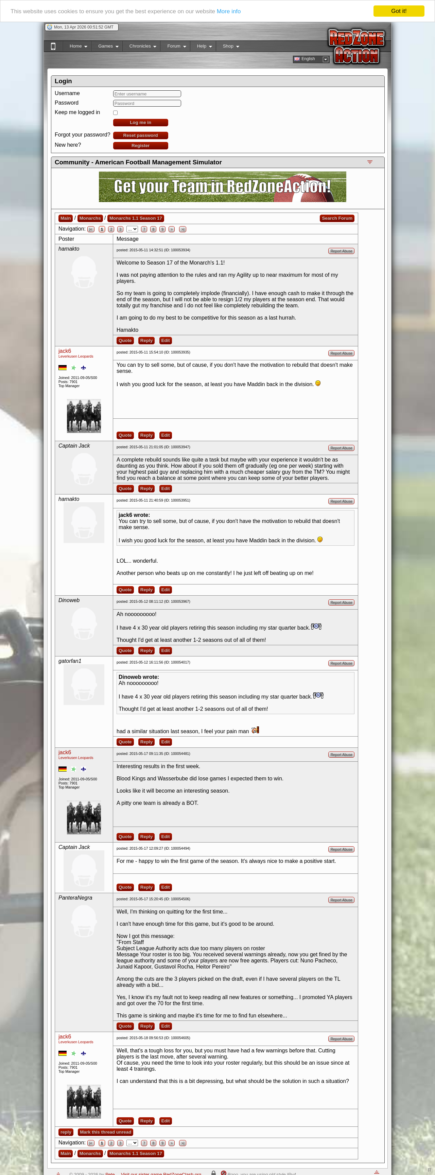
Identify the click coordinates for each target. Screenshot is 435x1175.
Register (141, 145)
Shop (227, 47)
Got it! (398, 11)
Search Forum (337, 218)
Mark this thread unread (105, 1132)
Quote (125, 340)
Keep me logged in (77, 112)
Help (201, 47)
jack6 (64, 351)
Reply (146, 340)
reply (65, 1132)
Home (75, 47)
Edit (165, 340)
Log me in (140, 122)
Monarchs (90, 218)
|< (90, 229)
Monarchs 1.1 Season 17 (135, 218)
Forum (173, 47)
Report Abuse (341, 251)
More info (229, 11)
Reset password (140, 135)
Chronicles (139, 47)
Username (67, 93)
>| (182, 229)
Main (65, 218)
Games (105, 47)
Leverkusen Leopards (75, 356)
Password (67, 103)
